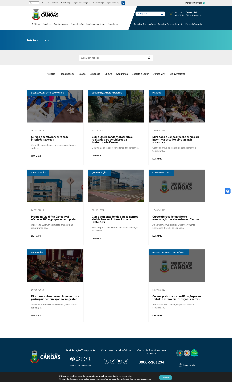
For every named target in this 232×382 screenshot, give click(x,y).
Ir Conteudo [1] (66, 3)
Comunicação (77, 24)
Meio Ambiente (177, 74)
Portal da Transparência (145, 24)
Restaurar (55, 3)
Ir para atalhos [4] (113, 3)
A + (48, 3)
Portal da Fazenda (193, 24)
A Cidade (36, 24)
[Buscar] (149, 58)
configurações (143, 378)
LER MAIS (36, 156)
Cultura (108, 74)
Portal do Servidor (195, 3)
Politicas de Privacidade (80, 365)
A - (43, 3)
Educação (95, 74)
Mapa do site (187, 365)
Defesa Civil (159, 74)
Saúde (82, 74)
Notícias (51, 74)
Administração (61, 24)
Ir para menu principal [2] (82, 3)
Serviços (47, 24)
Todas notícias (66, 74)
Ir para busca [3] (98, 3)
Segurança (122, 74)
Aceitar (165, 377)
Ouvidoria (113, 24)
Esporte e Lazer (140, 74)
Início (31, 40)
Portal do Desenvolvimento (170, 24)
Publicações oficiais (95, 24)
